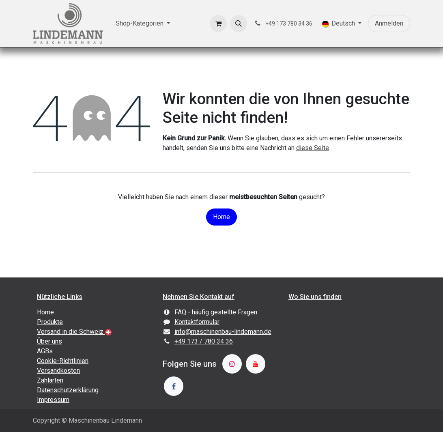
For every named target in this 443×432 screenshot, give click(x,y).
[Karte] (347, 354)
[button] (238, 23)
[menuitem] (142, 23)
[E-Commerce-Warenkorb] (218, 23)
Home (221, 217)
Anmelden (389, 23)
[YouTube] (255, 364)
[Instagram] (232, 364)
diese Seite (312, 148)
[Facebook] (173, 386)
